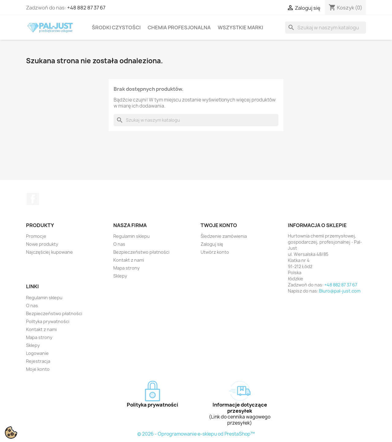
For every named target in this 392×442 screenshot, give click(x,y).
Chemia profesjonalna (179, 27)
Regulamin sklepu (131, 236)
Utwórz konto (215, 252)
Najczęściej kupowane (49, 252)
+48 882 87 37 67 (86, 7)
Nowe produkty (42, 244)
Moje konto (38, 369)
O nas (119, 244)
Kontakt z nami (128, 260)
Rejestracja (38, 361)
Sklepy (120, 276)
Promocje (36, 236)
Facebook (33, 199)
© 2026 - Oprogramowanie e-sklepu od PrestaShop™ (196, 434)
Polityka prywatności (47, 321)
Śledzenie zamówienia (224, 236)
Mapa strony (126, 268)
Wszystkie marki (240, 27)
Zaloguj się (212, 244)
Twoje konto (219, 225)
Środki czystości (116, 27)
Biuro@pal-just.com (339, 291)
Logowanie (37, 353)
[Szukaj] (325, 27)
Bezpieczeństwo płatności (141, 252)
